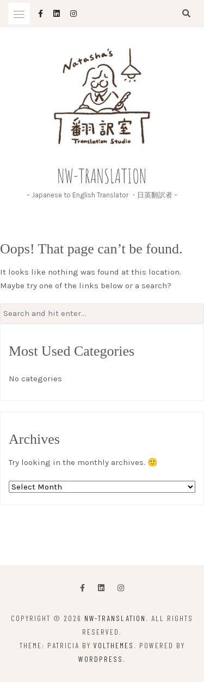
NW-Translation (102, 176)
